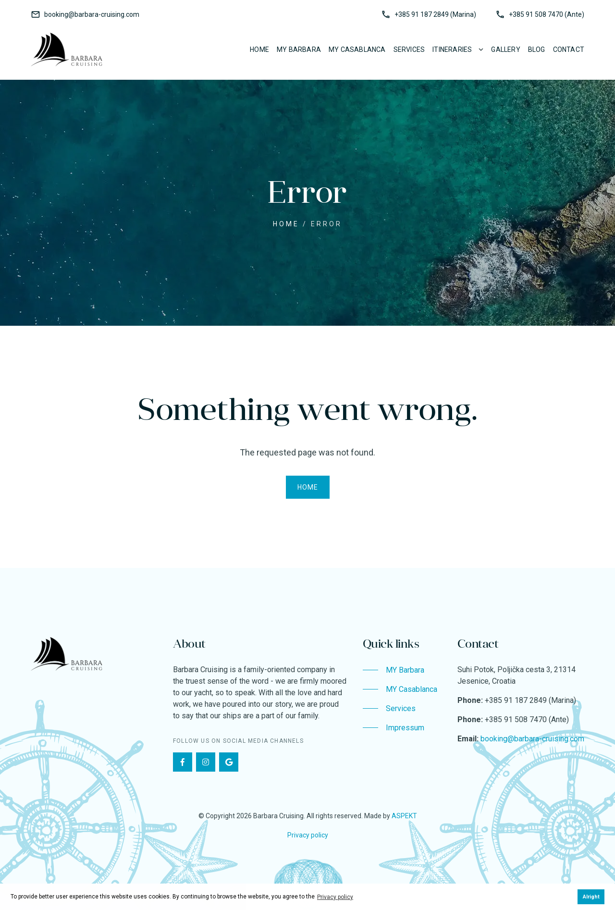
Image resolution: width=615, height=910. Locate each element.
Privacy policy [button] (335, 897)
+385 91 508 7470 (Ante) (546, 14)
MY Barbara (299, 49)
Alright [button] (591, 897)
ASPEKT (404, 816)
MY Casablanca (357, 49)
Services (409, 49)
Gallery (505, 49)
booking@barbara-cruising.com (91, 14)
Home (259, 49)
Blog (536, 49)
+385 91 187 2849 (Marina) (435, 14)
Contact (568, 49)
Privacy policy (307, 835)
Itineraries (452, 49)
